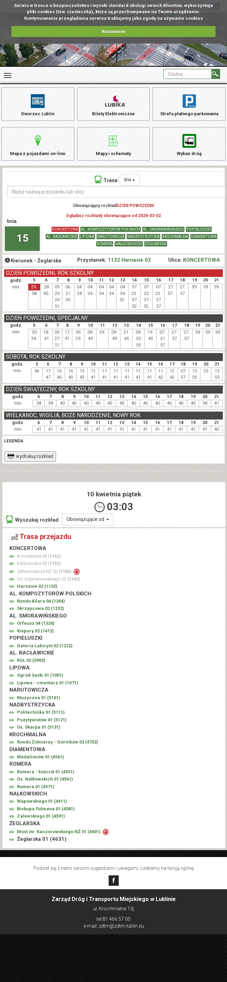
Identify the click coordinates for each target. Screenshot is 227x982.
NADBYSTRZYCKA (143, 243)
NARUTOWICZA (111, 243)
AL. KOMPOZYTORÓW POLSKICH (110, 236)
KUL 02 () (31, 667)
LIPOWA (87, 243)
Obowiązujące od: (87, 526)
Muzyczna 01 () (38, 704)
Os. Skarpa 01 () (39, 734)
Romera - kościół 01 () (45, 778)
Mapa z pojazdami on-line (37, 148)
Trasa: (106, 186)
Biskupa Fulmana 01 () (46, 815)
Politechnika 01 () (41, 719)
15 (22, 245)
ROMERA (104, 251)
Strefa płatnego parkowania (189, 105)
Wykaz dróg (189, 148)
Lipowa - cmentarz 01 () (47, 689)
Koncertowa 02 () (39, 563)
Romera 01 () (35, 793)
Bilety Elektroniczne (113, 105)
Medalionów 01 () (40, 763)
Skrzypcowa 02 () (40, 615)
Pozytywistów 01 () (42, 726)
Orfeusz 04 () (36, 630)
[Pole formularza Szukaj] (187, 74)
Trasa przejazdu (41, 543)
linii (129, 186)
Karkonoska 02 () (39, 570)
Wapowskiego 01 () (42, 808)
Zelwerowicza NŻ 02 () (45, 578)
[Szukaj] (215, 74)
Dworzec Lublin (37, 105)
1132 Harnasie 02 (129, 267)
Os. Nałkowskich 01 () (45, 786)
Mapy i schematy (113, 148)
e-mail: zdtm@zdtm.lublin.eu (113, 926)
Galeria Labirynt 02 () (45, 652)
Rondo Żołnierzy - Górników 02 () (57, 748)
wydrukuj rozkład (30, 463)
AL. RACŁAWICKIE (61, 243)
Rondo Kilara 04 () (41, 608)
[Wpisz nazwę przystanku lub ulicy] (116, 199)
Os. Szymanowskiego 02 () (48, 585)
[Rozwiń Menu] (7, 75)
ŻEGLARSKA (155, 251)
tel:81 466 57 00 (113, 919)
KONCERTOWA (65, 236)
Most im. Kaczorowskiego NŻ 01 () (59, 838)
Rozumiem (113, 31)
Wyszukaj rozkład (32, 526)
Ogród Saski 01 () (40, 682)
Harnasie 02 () (37, 593)
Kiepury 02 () (35, 637)
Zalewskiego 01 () (41, 823)
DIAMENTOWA (204, 243)
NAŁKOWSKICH (128, 251)
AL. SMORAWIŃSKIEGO (163, 236)
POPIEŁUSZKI (199, 236)
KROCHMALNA (175, 243)
